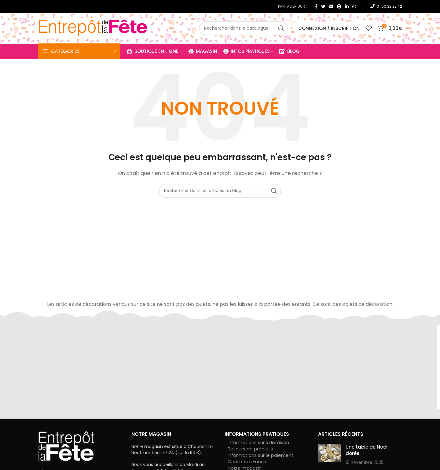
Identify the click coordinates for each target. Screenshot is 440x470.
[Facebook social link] (316, 6)
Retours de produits (250, 449)
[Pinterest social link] (339, 6)
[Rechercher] (243, 28)
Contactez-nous (247, 461)
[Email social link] (331, 6)
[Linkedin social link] (346, 6)
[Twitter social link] (323, 6)
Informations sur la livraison (258, 442)
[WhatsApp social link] (354, 6)
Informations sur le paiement (261, 455)
